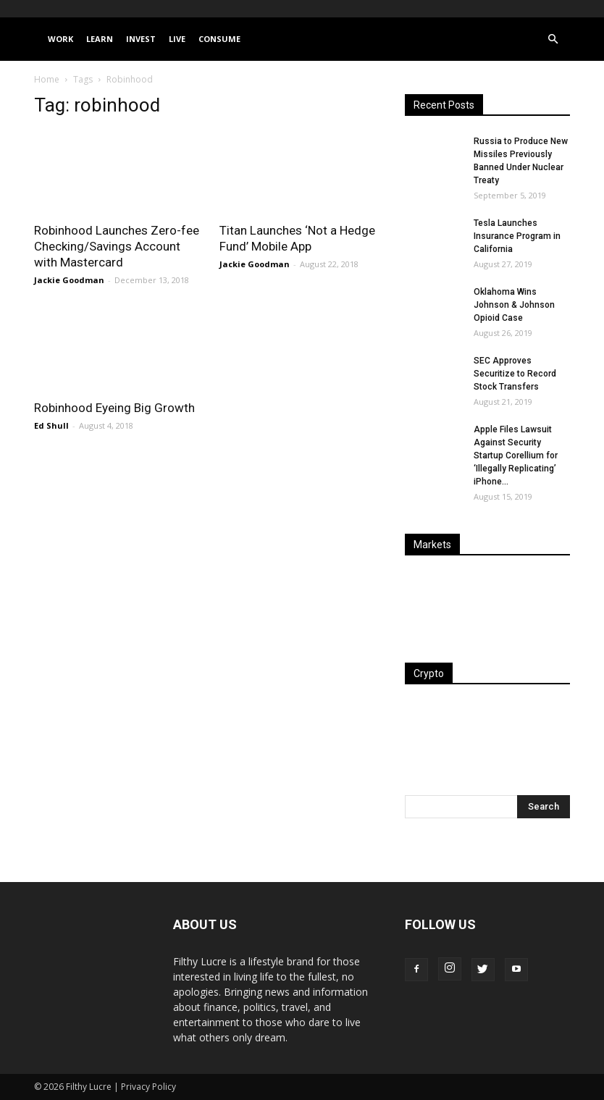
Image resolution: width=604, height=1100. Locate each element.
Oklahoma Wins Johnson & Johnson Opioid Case (514, 305)
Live (177, 38)
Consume (219, 38)
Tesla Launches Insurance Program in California (517, 236)
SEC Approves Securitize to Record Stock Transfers (515, 374)
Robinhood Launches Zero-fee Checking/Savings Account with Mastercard (116, 246)
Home (46, 79)
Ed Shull (51, 425)
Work (60, 38)
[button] (552, 39)
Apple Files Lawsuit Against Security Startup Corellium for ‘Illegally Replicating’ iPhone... (516, 455)
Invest (141, 38)
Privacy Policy (148, 1086)
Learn (99, 38)
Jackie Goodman (69, 279)
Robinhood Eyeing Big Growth (114, 407)
